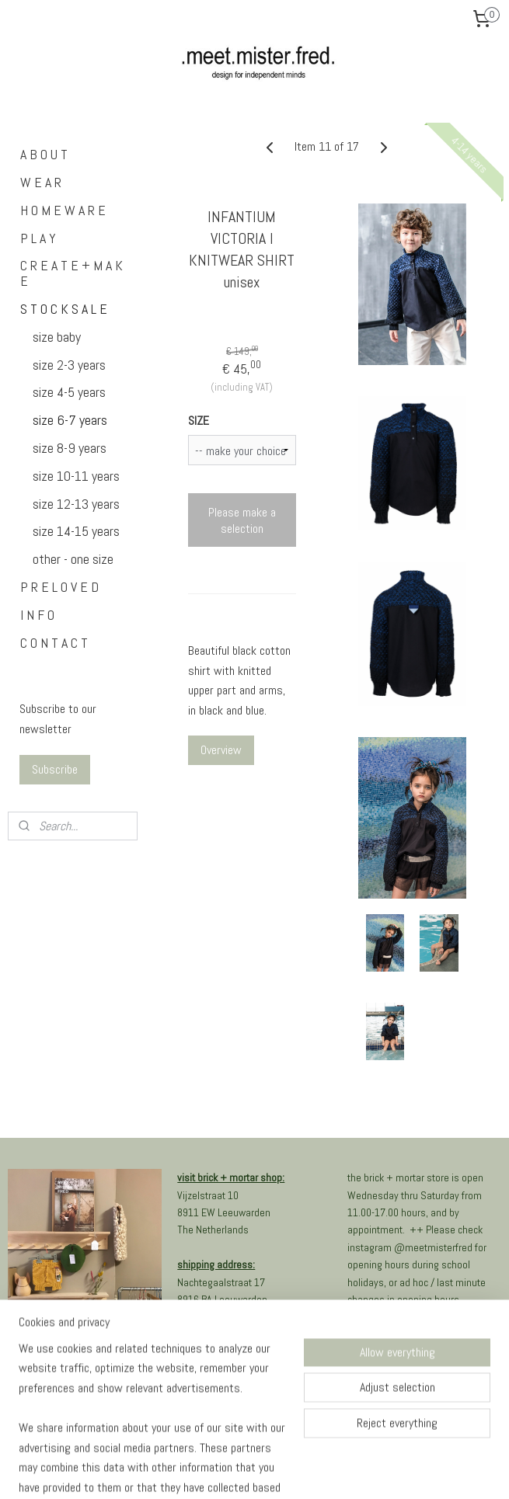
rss (237, 1470)
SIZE (198, 420)
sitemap (210, 1470)
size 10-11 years (76, 476)
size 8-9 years (69, 448)
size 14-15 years (76, 531)
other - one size (73, 559)
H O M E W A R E (63, 210)
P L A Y (38, 238)
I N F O (37, 615)
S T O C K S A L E (63, 309)
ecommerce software (289, 1470)
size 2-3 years (69, 365)
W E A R (40, 182)
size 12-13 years (76, 504)
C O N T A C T (54, 643)
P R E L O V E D (59, 587)
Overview (221, 751)
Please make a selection (242, 520)
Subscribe (55, 769)
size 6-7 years (70, 420)
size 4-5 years (69, 392)
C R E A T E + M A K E (71, 273)
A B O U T (44, 154)
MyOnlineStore (407, 1470)
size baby (57, 337)
